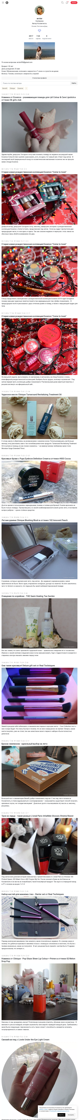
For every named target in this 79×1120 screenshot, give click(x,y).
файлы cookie (43, 1109)
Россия (34, 26)
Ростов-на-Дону (42, 26)
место (31, 39)
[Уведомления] (67, 2)
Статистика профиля (39, 78)
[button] (62, 2)
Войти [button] (74, 2)
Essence (20, 88)
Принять (61, 1115)
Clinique (12, 88)
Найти (74, 83)
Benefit (4, 88)
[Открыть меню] (2, 2)
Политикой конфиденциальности (59, 1111)
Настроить (71, 1115)
